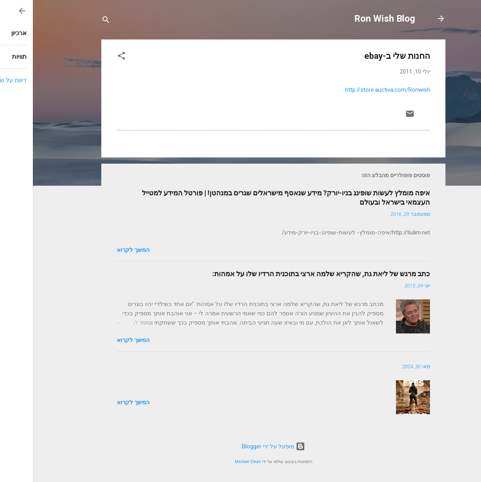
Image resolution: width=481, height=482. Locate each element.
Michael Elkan (215, 461)
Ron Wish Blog (351, 18)
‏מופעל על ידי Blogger (240, 446)
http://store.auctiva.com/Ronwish (354, 89)
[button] (88, 57)
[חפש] (73, 21)
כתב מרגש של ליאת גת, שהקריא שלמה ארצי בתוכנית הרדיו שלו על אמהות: (288, 274)
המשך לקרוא (100, 249)
